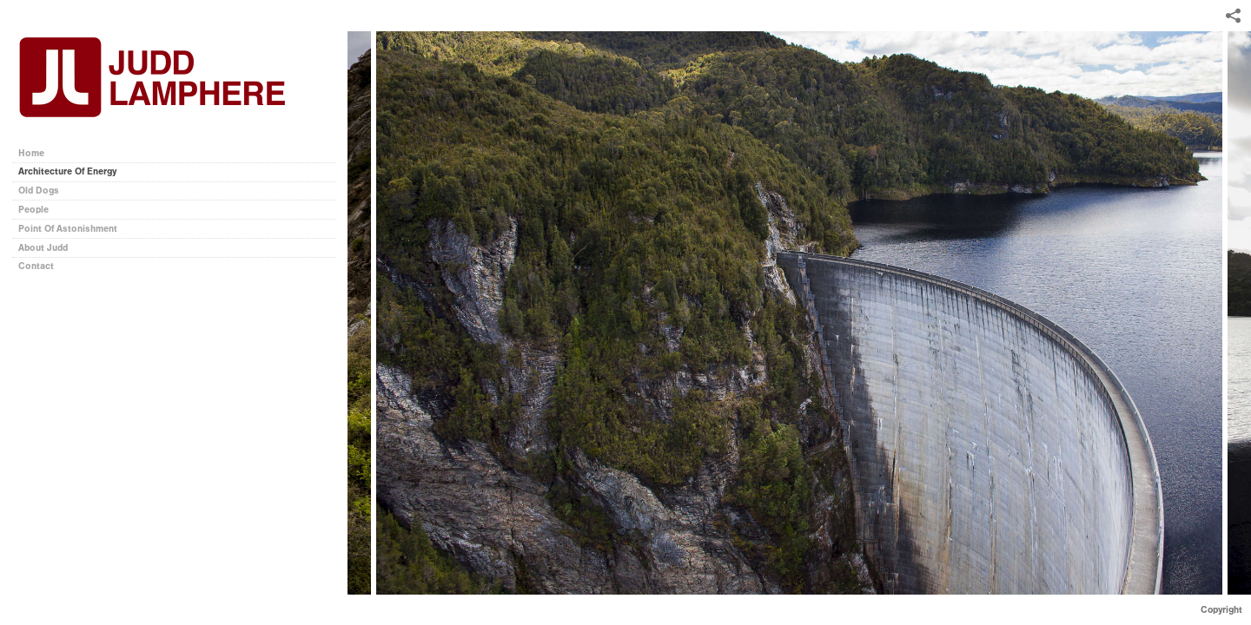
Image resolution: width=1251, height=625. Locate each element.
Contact (36, 266)
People (33, 209)
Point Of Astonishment (67, 228)
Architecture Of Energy (67, 171)
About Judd (43, 247)
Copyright (1221, 609)
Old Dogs (38, 190)
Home (31, 153)
